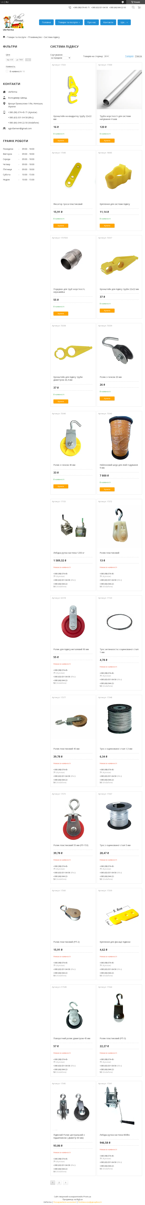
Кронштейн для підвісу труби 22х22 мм (119, 289)
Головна (46, 22)
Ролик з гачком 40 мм (64, 464)
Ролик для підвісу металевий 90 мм (71, 649)
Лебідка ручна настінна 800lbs (115, 1134)
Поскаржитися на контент (64, 1202)
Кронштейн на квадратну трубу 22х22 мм (72, 117)
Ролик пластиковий (109, 552)
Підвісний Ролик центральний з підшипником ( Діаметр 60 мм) (69, 1136)
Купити (61, 140)
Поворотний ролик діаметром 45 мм (71, 1038)
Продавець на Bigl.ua (73, 1199)
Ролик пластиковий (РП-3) (113, 1038)
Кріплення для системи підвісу (115, 204)
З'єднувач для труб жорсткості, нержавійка (69, 290)
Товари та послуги (68, 22)
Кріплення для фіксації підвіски (115, 941)
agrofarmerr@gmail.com (20, 128)
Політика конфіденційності (90, 1202)
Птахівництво (35, 37)
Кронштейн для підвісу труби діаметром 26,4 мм (68, 378)
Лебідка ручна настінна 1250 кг (68, 552)
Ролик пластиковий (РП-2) (66, 941)
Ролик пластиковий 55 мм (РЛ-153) (70, 845)
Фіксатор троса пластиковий (67, 204)
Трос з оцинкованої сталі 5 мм (115, 845)
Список (138, 56)
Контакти (108, 22)
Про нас (91, 22)
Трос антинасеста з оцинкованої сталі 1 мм (119, 651)
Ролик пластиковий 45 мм (66, 748)
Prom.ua (87, 1196)
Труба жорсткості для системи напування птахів (115, 117)
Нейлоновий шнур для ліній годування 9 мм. (119, 466)
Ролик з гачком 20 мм (111, 377)
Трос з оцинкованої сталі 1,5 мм (116, 748)
